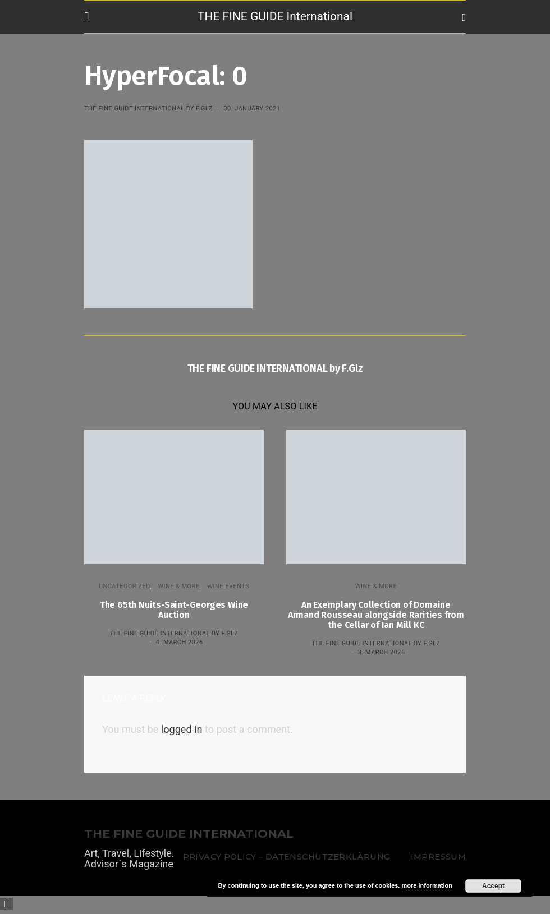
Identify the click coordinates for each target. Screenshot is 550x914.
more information (426, 885)
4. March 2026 (179, 642)
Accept (493, 886)
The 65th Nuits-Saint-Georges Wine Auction (174, 609)
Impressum (438, 857)
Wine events (228, 586)
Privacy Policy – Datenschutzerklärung (286, 857)
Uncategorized (124, 586)
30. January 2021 (251, 108)
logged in (182, 729)
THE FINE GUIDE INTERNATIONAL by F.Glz (148, 108)
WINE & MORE (178, 586)
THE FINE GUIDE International (275, 16)
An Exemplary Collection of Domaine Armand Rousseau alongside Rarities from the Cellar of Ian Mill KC (376, 614)
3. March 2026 (381, 652)
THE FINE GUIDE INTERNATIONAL (189, 834)
